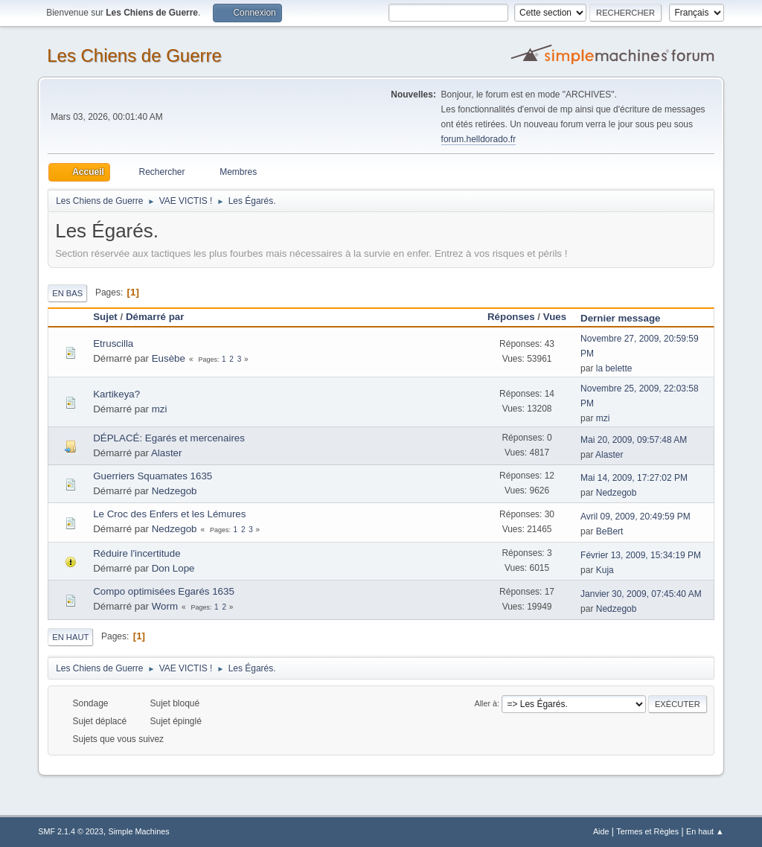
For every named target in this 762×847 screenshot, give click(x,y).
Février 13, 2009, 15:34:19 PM (640, 555)
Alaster (166, 452)
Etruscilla (113, 343)
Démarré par (155, 316)
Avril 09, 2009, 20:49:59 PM (635, 516)
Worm (165, 606)
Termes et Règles (647, 831)
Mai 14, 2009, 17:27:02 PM (634, 478)
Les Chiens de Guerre (134, 55)
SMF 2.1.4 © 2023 (70, 831)
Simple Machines (139, 831)
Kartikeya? (116, 394)
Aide (601, 831)
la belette (614, 368)
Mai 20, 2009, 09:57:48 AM (633, 440)
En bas (67, 293)
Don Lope (173, 568)
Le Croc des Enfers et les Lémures (169, 514)
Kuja (605, 570)
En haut (70, 637)
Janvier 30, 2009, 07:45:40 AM (641, 594)
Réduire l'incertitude (136, 553)
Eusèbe (168, 358)
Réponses (511, 316)
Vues (554, 316)
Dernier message (626, 318)
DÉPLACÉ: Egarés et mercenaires (169, 438)
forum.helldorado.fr (478, 139)
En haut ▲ (705, 831)
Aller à (485, 703)
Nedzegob (174, 490)
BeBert (610, 531)
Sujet (105, 316)
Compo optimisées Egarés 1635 (163, 591)
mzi (159, 409)
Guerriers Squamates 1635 (152, 476)
